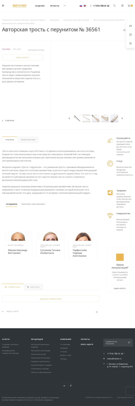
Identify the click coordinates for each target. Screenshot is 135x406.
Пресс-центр (87, 344)
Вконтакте (64, 386)
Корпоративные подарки (41, 365)
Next (122, 118)
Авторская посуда (38, 354)
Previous (69, 118)
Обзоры (63, 359)
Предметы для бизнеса (40, 361)
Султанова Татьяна (36, 50)
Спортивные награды (40, 368)
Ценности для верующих (41, 372)
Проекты (85, 339)
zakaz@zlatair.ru (114, 358)
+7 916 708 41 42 (101, 5)
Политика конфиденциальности (98, 397)
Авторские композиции (40, 350)
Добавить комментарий (50, 299)
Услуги (6, 339)
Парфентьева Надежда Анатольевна (80, 253)
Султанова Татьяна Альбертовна (50, 251)
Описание (9, 140)
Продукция (37, 339)
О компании (65, 344)
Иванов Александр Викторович (17, 251)
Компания (65, 339)
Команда (64, 348)
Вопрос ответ (65, 355)
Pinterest (71, 386)
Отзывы (63, 351)
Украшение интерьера (40, 358)
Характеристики (28, 140)
